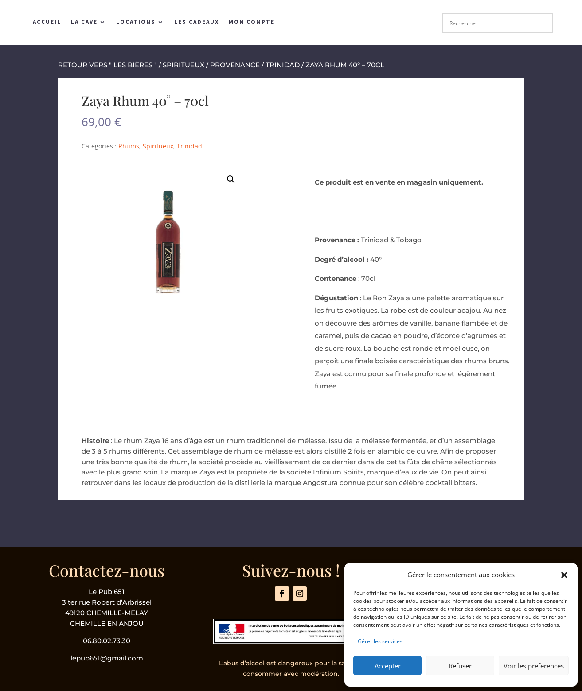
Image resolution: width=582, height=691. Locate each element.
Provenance (235, 65)
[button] (564, 575)
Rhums (128, 146)
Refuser (460, 665)
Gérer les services (380, 641)
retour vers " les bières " (107, 65)
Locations (136, 22)
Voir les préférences (534, 665)
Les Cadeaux (196, 22)
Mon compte (252, 22)
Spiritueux (183, 65)
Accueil (47, 22)
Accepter (388, 665)
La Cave (84, 22)
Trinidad (283, 65)
